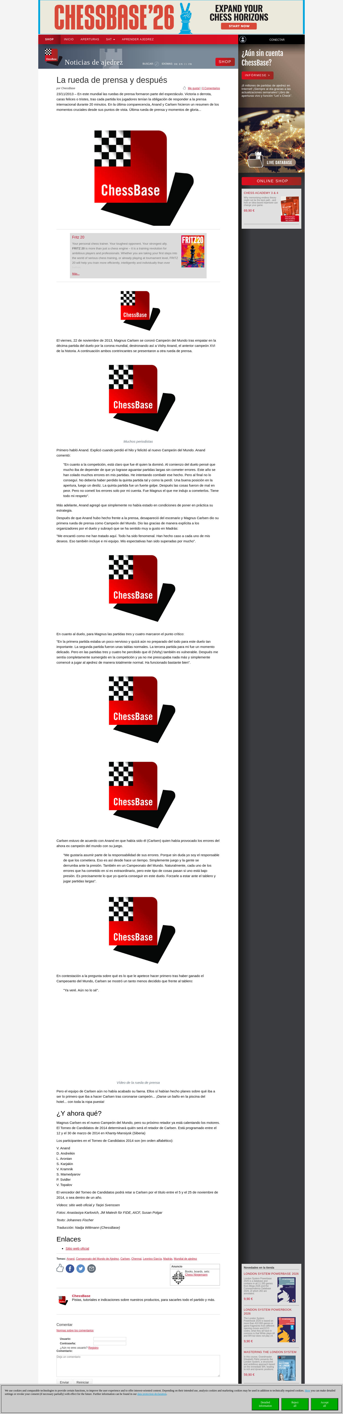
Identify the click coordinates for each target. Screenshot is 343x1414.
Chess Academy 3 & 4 (261, 193)
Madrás (167, 1258)
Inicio (69, 39)
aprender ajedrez (138, 39)
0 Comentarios (211, 88)
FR (190, 64)
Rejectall (295, 1404)
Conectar (276, 39)
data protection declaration (151, 1394)
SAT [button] (110, 39)
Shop (49, 39)
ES (185, 64)
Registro (93, 1347)
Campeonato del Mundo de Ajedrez (97, 1258)
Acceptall (324, 1404)
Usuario (65, 1338)
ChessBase (81, 1296)
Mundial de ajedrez (185, 1258)
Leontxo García (152, 1258)
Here (307, 1390)
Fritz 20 (78, 237)
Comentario (64, 1351)
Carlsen (125, 1258)
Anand (70, 1258)
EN (181, 64)
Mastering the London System (270, 1352)
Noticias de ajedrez (94, 62)
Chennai (136, 1258)
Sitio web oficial (77, 1248)
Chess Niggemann (196, 1274)
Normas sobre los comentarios (75, 1330)
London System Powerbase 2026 (271, 1273)
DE (176, 64)
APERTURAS (90, 39)
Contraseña (67, 1343)
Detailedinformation (265, 1404)
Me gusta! (194, 88)
